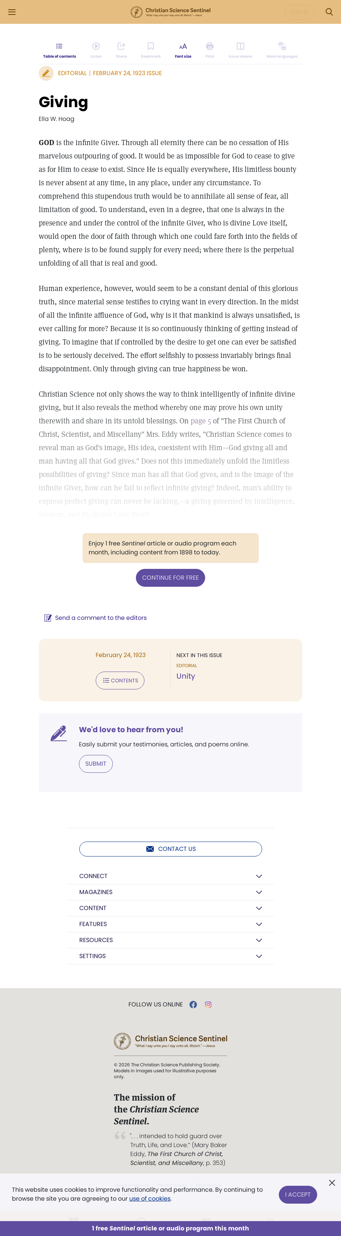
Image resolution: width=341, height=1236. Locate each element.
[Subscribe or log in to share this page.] (121, 50)
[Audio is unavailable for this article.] (96, 50)
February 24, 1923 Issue (127, 73)
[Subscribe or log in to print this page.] (210, 50)
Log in (299, 12)
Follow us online (155, 1005)
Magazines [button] (95, 892)
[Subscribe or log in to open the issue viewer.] (240, 50)
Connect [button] (93, 876)
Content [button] (92, 908)
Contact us (171, 849)
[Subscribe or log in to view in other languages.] (282, 50)
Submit (95, 763)
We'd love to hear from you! (131, 729)
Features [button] (93, 924)
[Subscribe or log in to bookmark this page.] (151, 50)
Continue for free (170, 577)
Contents (120, 680)
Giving (63, 102)
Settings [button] (92, 956)
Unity (185, 676)
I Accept (298, 1194)
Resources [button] (96, 940)
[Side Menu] (12, 12)
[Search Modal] (329, 12)
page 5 (201, 421)
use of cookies (149, 1198)
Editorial (72, 73)
